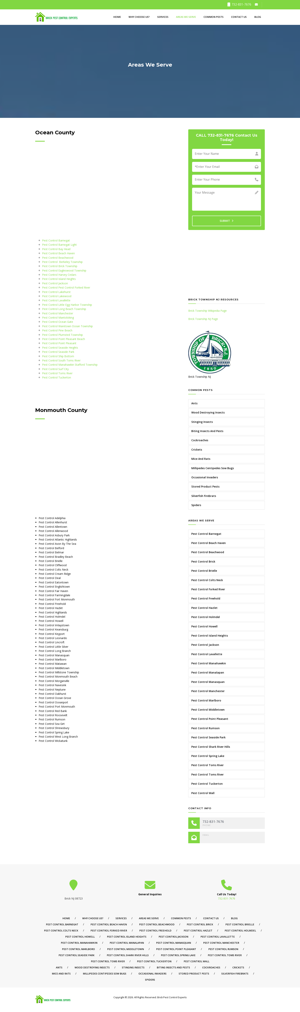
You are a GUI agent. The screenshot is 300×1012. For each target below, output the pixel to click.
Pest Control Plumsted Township (62, 335)
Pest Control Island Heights (59, 279)
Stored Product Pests (205, 486)
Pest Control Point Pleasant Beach (63, 339)
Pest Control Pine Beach (57, 330)
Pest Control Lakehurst (56, 292)
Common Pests (213, 17)
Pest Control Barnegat (56, 240)
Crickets (196, 449)
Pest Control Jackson (55, 283)
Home (117, 17)
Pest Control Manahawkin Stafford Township (70, 364)
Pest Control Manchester (57, 313)
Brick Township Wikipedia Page (207, 310)
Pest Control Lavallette (56, 300)
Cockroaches (199, 440)
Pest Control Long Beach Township (64, 309)
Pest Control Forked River (208, 589)
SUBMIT (226, 221)
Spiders (196, 505)
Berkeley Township (70, 262)
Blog (257, 17)
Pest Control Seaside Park (58, 352)
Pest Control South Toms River (61, 360)
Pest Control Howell (204, 626)
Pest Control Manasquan (208, 682)
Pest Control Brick (203, 561)
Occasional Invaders (204, 477)
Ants (194, 403)
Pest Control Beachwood (57, 257)
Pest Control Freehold (205, 598)
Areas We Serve (186, 17)
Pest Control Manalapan (207, 672)
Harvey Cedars (67, 274)
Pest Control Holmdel (205, 617)
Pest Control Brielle (204, 570)
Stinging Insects (202, 422)
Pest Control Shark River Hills (210, 747)
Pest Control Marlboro (206, 700)
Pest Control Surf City (55, 369)
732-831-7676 (239, 4)
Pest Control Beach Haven (58, 253)
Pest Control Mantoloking (58, 317)
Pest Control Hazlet (204, 608)
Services (162, 17)
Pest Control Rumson (205, 728)
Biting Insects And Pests (207, 431)
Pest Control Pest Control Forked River (66, 287)
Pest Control (50, 262)
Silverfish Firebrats (203, 496)
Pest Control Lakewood (56, 296)
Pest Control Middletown (208, 709)
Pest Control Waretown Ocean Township (67, 326)
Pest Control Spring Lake (207, 756)
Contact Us (239, 17)
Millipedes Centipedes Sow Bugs (212, 468)
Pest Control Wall (202, 793)
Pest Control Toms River (57, 373)
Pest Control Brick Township (59, 266)
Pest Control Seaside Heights (60, 347)
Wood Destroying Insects (208, 412)
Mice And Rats (200, 459)
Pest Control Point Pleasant (59, 343)
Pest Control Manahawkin (208, 663)
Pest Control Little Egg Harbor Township (67, 305)
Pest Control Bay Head (56, 249)
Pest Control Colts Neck (207, 580)
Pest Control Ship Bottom (58, 356)
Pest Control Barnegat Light (59, 244)
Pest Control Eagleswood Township (64, 270)
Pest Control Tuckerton (56, 377)
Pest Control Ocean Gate (57, 322)
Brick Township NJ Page (203, 319)
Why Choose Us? (139, 17)
